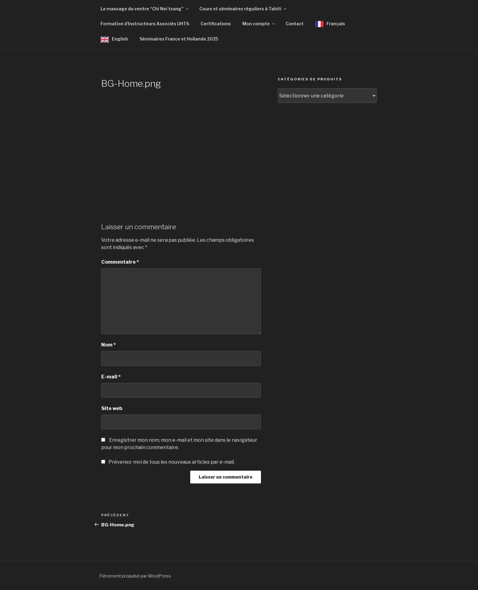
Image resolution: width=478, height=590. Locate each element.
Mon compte (259, 23)
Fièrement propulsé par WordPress (135, 575)
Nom (108, 345)
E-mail (111, 377)
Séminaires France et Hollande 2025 (179, 38)
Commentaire (120, 262)
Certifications (216, 23)
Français (335, 23)
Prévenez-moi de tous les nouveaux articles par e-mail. (172, 462)
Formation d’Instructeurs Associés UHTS (145, 23)
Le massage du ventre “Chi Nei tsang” (145, 8)
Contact (295, 23)
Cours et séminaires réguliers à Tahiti (243, 8)
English (120, 38)
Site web (111, 408)
